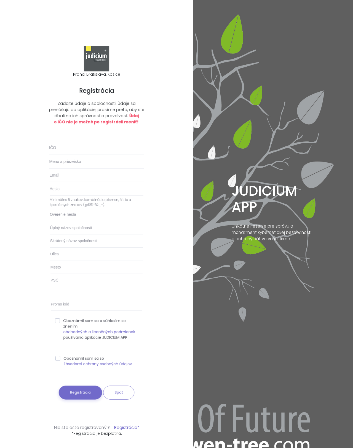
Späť (118, 387)
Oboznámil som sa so (94, 358)
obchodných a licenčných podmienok (99, 330)
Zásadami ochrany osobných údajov (98, 360)
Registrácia (81, 387)
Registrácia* (126, 427)
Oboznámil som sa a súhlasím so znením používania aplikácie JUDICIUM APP (95, 327)
